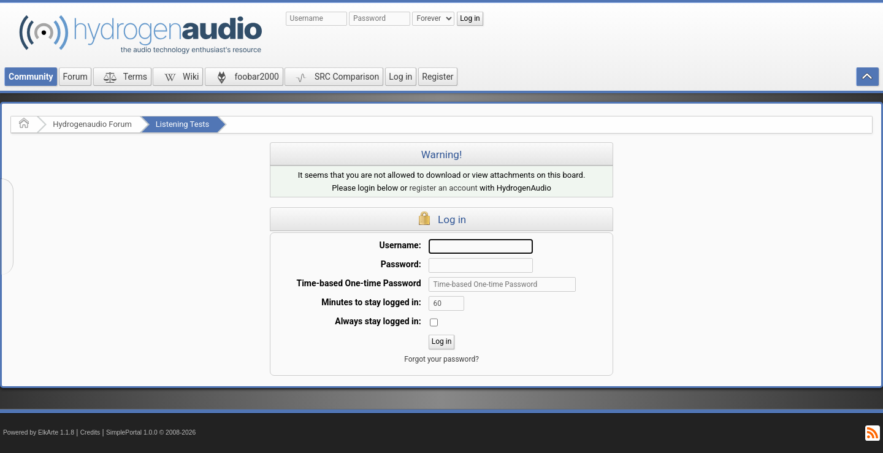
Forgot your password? (441, 359)
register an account (444, 187)
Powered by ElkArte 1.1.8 (38, 432)
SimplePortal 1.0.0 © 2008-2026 (151, 432)
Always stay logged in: (378, 321)
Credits (90, 432)
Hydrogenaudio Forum (92, 124)
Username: (400, 245)
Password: (401, 264)
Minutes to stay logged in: (371, 302)
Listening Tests (183, 124)
